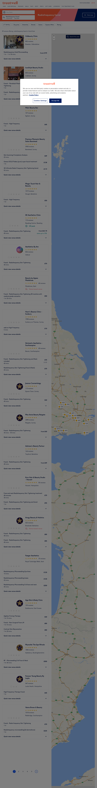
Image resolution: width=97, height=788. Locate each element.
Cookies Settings (40, 100)
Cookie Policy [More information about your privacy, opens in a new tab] (34, 95)
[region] (49, 92)
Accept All (55, 100)
